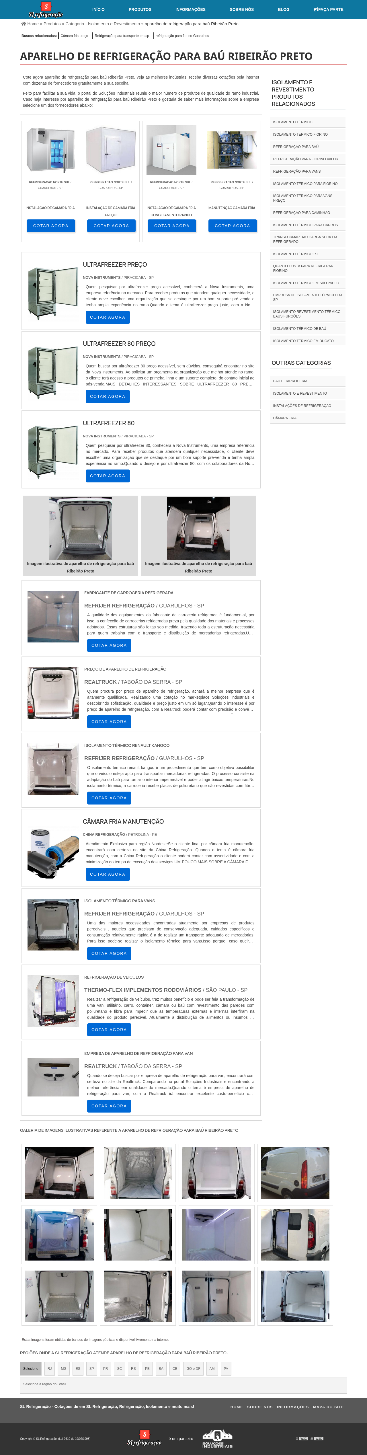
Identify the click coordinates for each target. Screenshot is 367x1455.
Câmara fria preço (74, 36)
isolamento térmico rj (295, 254)
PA (226, 1369)
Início (98, 9)
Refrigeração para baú (296, 147)
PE (147, 1369)
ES (78, 1369)
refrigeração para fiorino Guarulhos (182, 36)
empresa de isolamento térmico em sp (307, 297)
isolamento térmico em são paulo (306, 283)
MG (63, 1369)
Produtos (140, 9)
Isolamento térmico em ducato (303, 341)
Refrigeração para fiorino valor (305, 159)
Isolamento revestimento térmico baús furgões (307, 314)
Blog (283, 9)
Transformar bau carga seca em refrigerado (305, 239)
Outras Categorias (301, 363)
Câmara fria (284, 418)
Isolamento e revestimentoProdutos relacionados (293, 93)
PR (105, 1369)
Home (237, 1407)
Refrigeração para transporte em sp (122, 36)
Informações (190, 9)
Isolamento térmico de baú (299, 329)
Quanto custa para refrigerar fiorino (303, 268)
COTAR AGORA (51, 225)
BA (161, 1369)
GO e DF (193, 1369)
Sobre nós (242, 9)
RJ (50, 1369)
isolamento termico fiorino (300, 135)
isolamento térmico (293, 122)
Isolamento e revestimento (300, 393)
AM (212, 1369)
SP (91, 1369)
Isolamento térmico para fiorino (305, 184)
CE (175, 1369)
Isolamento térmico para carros (305, 225)
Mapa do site (328, 1407)
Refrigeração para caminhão (301, 213)
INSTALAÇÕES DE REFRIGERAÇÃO (302, 406)
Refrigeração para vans (297, 172)
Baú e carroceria (290, 381)
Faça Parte (328, 9)
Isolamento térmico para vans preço (303, 198)
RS (133, 1369)
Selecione (30, 1369)
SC (119, 1369)
